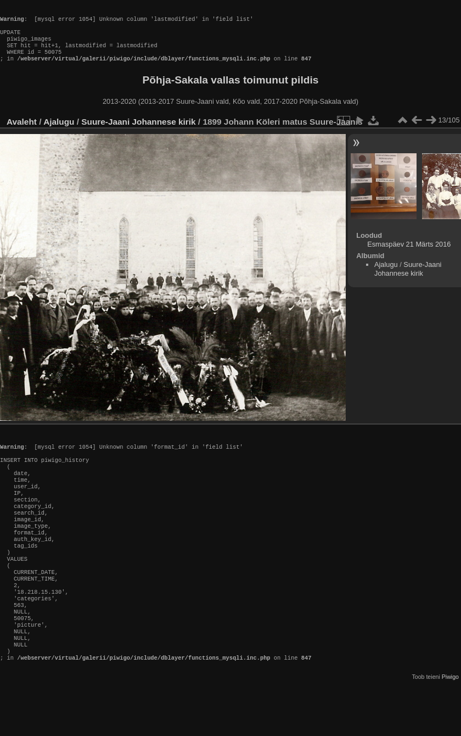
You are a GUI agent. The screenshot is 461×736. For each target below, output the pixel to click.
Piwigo (450, 727)
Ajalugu (58, 132)
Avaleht (22, 132)
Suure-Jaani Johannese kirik (138, 132)
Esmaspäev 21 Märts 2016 (409, 255)
